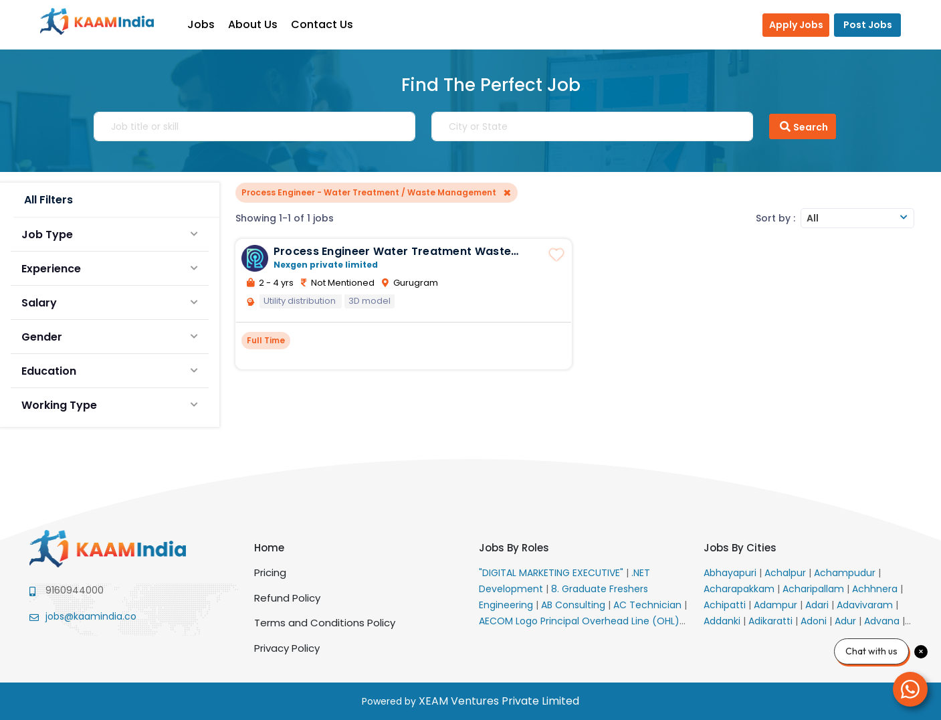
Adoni (815, 621)
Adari (818, 605)
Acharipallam (814, 589)
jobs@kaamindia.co (90, 616)
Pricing (270, 572)
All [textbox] (813, 218)
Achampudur (846, 572)
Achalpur (786, 572)
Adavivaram (866, 605)
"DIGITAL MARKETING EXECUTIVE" (552, 572)
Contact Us (329, 24)
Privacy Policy (287, 648)
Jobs (207, 24)
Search (802, 126)
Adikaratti (771, 621)
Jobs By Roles (514, 548)
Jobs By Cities (740, 548)
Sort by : (775, 218)
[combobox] (857, 218)
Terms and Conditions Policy (324, 623)
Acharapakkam (740, 589)
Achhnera (876, 589)
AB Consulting (574, 605)
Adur (847, 621)
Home (269, 548)
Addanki (723, 621)
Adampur (777, 605)
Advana (883, 621)
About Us (259, 24)
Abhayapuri (731, 572)
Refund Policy (287, 598)
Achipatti (726, 605)
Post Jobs (867, 24)
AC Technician (648, 605)
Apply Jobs (796, 24)
